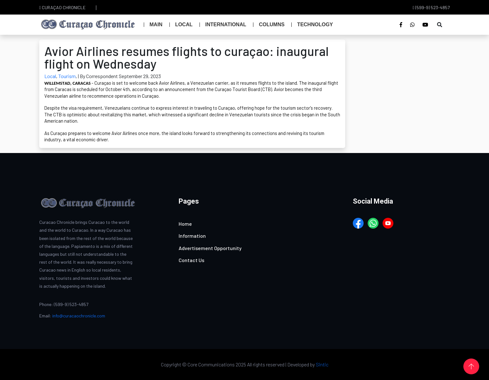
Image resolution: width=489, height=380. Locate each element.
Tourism (67, 76)
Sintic (322, 364)
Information (192, 236)
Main (155, 24)
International (225, 24)
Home (185, 224)
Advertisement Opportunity (210, 248)
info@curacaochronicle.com (78, 315)
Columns (271, 24)
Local (184, 24)
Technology (315, 24)
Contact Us (191, 260)
